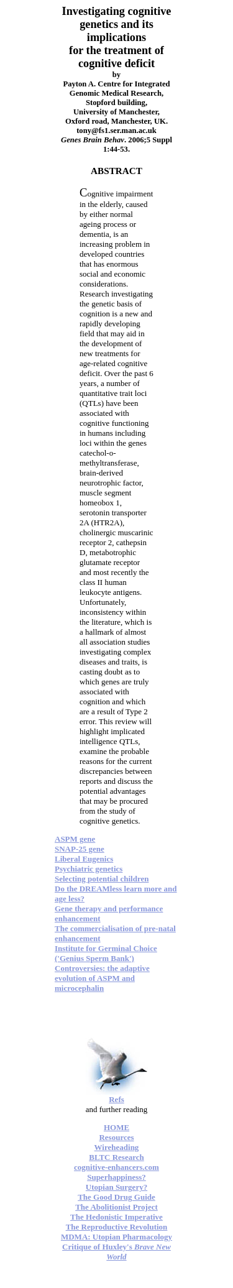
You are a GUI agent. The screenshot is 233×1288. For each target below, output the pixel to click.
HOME (116, 1127)
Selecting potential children (101, 878)
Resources (116, 1137)
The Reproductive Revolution (117, 1226)
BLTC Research (116, 1157)
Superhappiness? (116, 1177)
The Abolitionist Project (116, 1207)
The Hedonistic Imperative (116, 1216)
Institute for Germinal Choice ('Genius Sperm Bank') (106, 953)
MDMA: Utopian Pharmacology (116, 1236)
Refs (116, 1099)
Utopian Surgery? (116, 1187)
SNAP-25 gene (79, 848)
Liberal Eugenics (84, 858)
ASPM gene (75, 839)
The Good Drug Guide (116, 1197)
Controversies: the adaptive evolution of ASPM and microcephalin (102, 978)
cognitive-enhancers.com (116, 1167)
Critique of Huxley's (116, 1251)
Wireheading (116, 1147)
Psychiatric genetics (88, 868)
